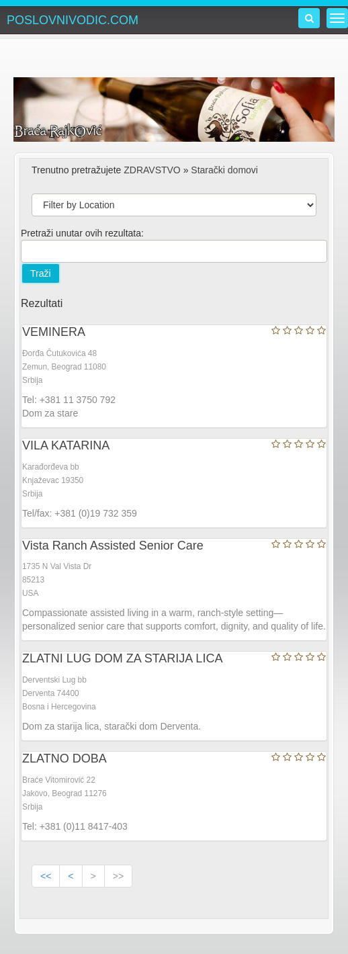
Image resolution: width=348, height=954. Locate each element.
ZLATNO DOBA (64, 758)
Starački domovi (224, 170)
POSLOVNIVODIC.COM (72, 20)
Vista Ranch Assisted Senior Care (113, 545)
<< (45, 876)
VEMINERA (53, 332)
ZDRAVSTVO (152, 170)
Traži (40, 273)
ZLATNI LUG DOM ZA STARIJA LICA (122, 658)
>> (118, 876)
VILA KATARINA (66, 445)
